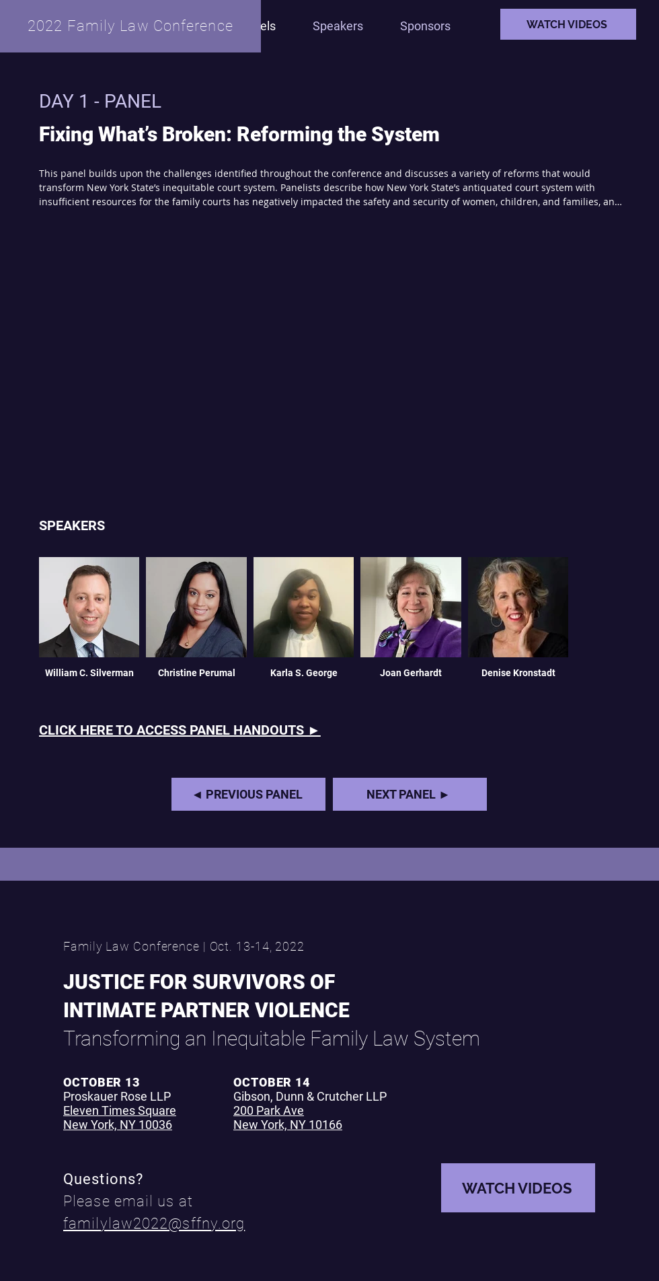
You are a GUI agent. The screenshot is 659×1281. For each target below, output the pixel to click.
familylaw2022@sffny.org (154, 1223)
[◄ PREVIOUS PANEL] (248, 794)
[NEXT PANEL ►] (410, 794)
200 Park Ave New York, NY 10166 (287, 1117)
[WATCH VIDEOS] (568, 24)
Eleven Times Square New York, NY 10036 (119, 1117)
